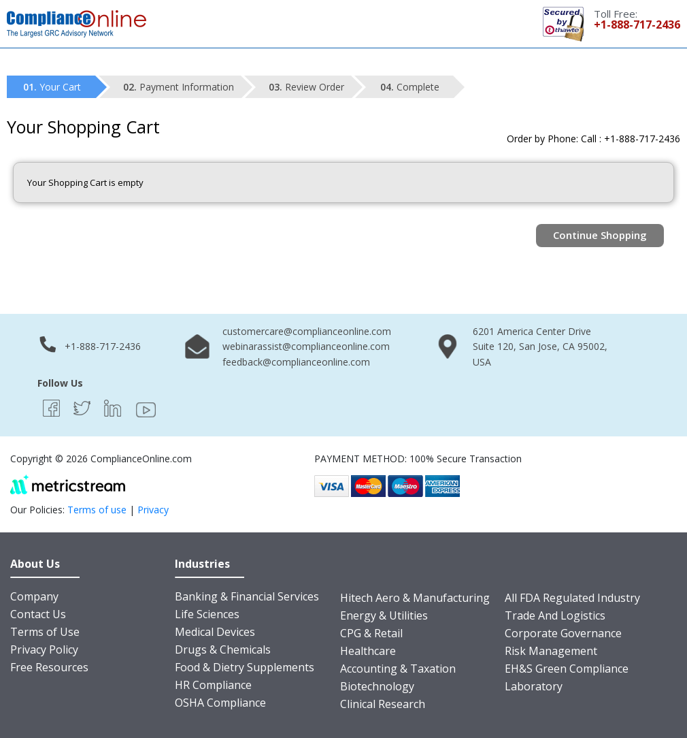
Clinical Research (382, 703)
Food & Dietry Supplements (244, 667)
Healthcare (368, 650)
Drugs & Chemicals (223, 649)
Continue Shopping (600, 235)
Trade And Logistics (555, 615)
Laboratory (534, 686)
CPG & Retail (371, 633)
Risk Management (551, 650)
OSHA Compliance (220, 702)
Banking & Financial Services (247, 596)
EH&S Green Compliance (567, 668)
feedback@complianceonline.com (296, 361)
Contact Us (38, 614)
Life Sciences (207, 614)
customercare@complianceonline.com (306, 331)
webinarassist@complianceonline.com (306, 346)
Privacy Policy (44, 649)
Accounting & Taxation (398, 668)
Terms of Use (45, 631)
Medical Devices (215, 631)
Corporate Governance (563, 633)
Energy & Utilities (384, 615)
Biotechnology (377, 686)
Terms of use (97, 509)
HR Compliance (213, 684)
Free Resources (49, 667)
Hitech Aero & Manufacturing (415, 597)
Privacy (153, 509)
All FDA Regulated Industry (572, 597)
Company (34, 596)
